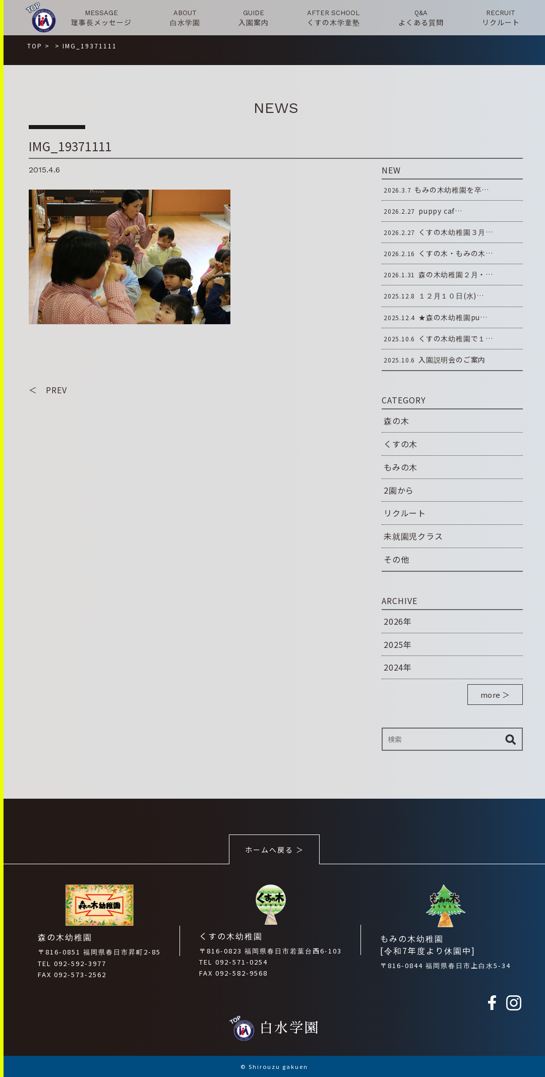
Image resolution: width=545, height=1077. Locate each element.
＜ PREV (48, 390)
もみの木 (400, 467)
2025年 (398, 644)
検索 (510, 739)
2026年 (398, 621)
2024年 (398, 667)
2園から (399, 490)
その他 (396, 559)
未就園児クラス (413, 536)
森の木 (396, 420)
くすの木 (400, 444)
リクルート (405, 513)
